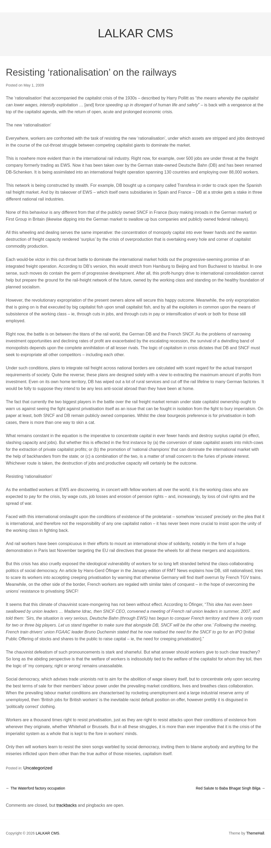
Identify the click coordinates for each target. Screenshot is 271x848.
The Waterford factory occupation (35, 789)
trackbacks (66, 806)
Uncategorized (35, 771)
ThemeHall (255, 834)
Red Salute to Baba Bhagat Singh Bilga (230, 789)
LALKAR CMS (135, 37)
